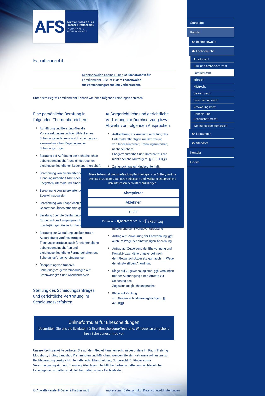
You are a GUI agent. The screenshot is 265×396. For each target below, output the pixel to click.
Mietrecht (200, 120)
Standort (202, 177)
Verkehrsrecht (130, 85)
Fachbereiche (205, 85)
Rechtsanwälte (206, 76)
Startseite (197, 57)
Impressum (113, 390)
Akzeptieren (133, 193)
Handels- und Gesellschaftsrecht (206, 150)
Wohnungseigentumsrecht (211, 159)
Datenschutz (132, 390)
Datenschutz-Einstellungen (161, 390)
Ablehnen (133, 202)
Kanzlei (195, 66)
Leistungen (203, 168)
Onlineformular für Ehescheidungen (104, 328)
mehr (133, 211)
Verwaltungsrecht (205, 141)
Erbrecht (199, 113)
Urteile (194, 196)
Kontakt (195, 186)
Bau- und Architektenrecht (210, 100)
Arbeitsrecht (201, 93)
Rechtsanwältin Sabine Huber (102, 75)
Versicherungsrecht (100, 85)
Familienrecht (91, 80)
